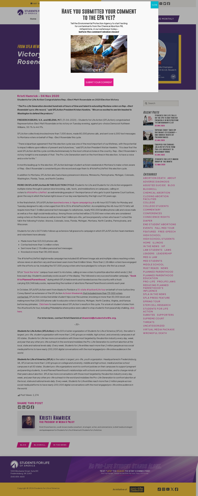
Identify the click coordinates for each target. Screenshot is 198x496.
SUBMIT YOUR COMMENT (99, 82)
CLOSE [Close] (154, 5)
